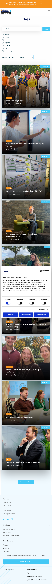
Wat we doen (7, 532)
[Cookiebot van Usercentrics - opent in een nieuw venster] (41, 271)
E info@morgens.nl (9, 514)
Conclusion (6, 551)
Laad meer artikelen (26, 482)
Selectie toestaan (26, 314)
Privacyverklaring (32, 569)
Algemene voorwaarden (33, 573)
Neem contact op (25, 561)
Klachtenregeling (32, 576)
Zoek (46, 29)
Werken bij (6, 548)
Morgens (5, 545)
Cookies (40, 576)
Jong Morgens (6, 12)
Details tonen (41, 309)
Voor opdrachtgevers (9, 529)
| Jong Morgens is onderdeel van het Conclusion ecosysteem (37, 580)
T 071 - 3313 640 (7, 511)
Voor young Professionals (11, 535)
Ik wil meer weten (41, 4)
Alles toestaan (41, 314)
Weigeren (11, 314)
